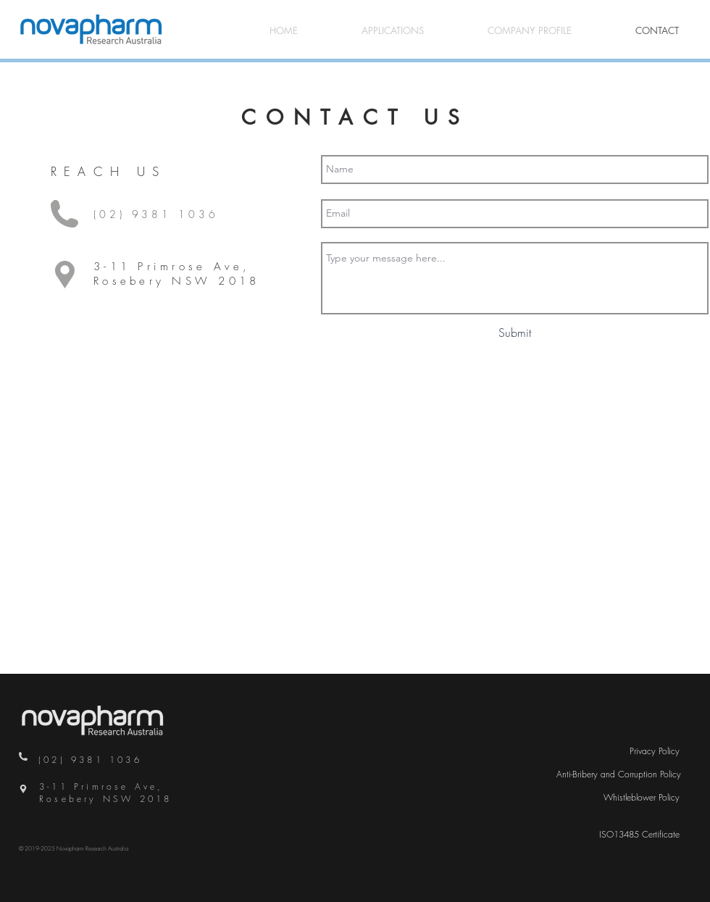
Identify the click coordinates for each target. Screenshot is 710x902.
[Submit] (515, 332)
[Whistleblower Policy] (642, 798)
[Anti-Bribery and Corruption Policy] (618, 775)
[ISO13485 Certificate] (639, 835)
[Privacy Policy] (655, 751)
